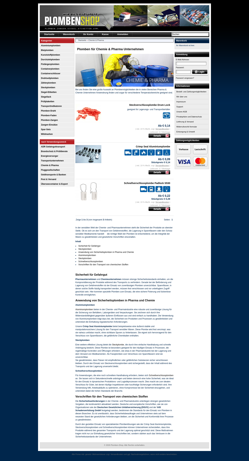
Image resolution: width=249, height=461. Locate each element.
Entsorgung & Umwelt (185, 132)
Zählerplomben (48, 83)
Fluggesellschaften (50, 170)
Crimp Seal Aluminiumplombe (153, 146)
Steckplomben (48, 87)
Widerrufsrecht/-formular (186, 127)
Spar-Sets (46, 129)
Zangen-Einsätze (49, 125)
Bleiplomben (47, 50)
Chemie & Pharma (50, 165)
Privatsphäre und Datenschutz (189, 117)
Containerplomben (50, 69)
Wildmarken (47, 134)
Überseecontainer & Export (54, 184)
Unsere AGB (181, 112)
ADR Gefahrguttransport (53, 146)
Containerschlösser (50, 73)
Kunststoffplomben (50, 55)
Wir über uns (181, 97)
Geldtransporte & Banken (53, 174)
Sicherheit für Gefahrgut (89, 246)
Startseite (82, 40)
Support (179, 107)
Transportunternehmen (52, 160)
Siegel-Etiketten (49, 92)
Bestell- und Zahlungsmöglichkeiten (191, 92)
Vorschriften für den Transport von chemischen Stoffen (103, 264)
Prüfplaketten (47, 101)
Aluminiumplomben (50, 45)
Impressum (181, 102)
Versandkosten (162, 129)
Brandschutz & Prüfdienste (54, 151)
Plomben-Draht (48, 111)
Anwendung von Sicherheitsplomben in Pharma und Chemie (106, 252)
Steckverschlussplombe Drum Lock (149, 105)
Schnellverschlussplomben (90, 261)
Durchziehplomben (50, 59)
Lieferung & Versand (185, 122)
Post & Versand (48, 179)
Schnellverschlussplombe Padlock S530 (147, 183)
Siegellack (46, 97)
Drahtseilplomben (49, 78)
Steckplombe (118, 344)
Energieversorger (49, 156)
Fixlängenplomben (50, 64)
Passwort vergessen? (185, 78)
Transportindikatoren (51, 106)
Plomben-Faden (49, 115)
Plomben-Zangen (49, 120)
